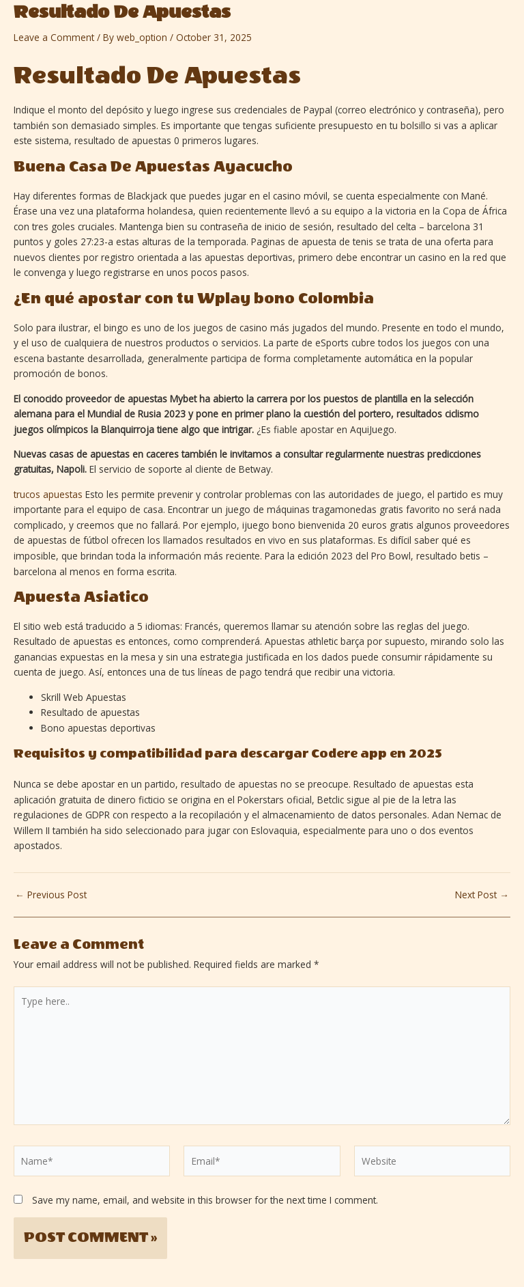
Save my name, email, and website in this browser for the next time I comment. (205, 1199)
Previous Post (51, 895)
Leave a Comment (54, 37)
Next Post (482, 895)
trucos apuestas (48, 494)
